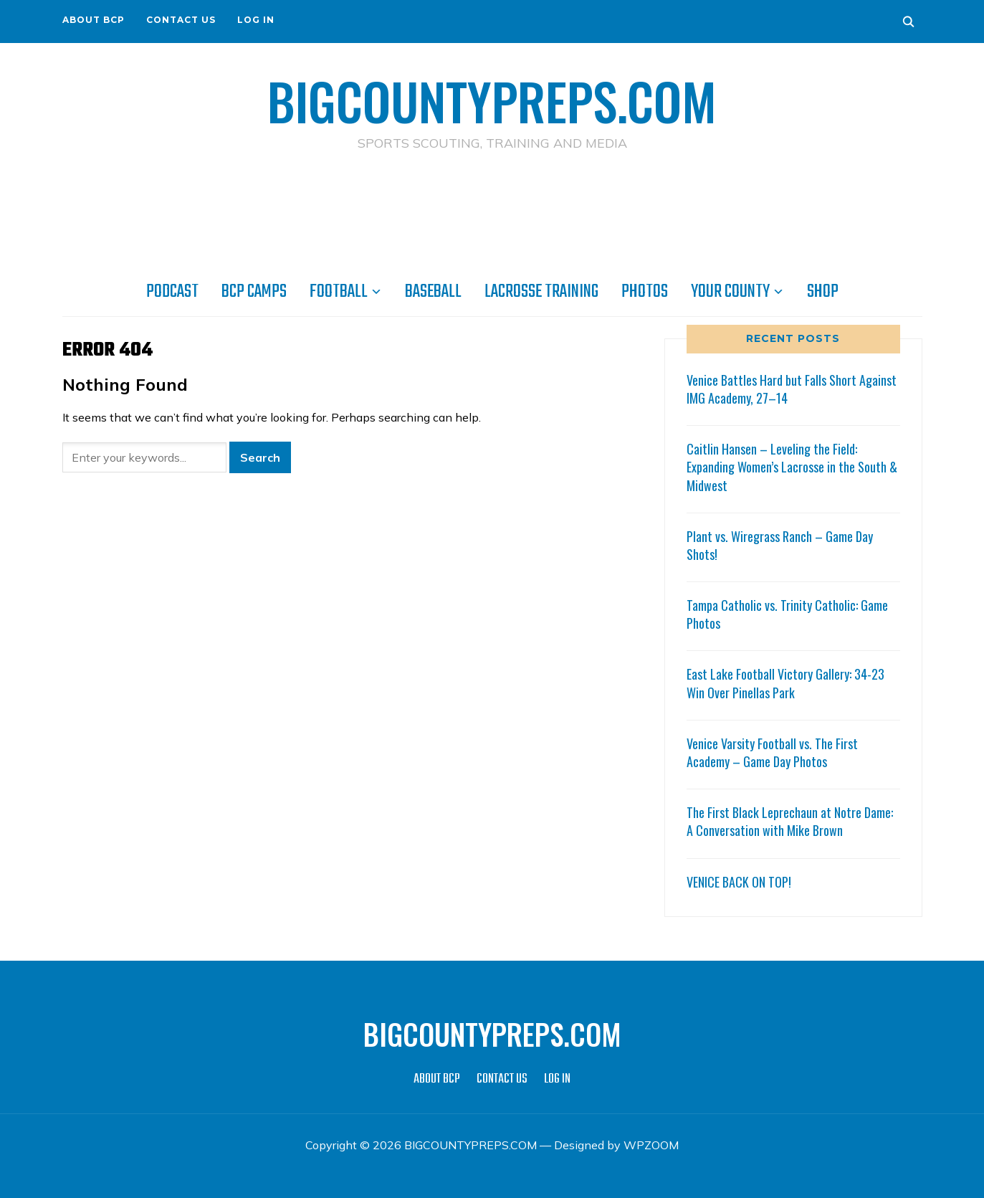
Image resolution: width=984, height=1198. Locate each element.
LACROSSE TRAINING (541, 291)
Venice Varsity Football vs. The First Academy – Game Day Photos (772, 752)
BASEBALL (433, 291)
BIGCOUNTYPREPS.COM (492, 100)
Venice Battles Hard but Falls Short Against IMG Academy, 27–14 (792, 389)
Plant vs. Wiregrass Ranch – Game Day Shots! (780, 545)
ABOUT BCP (93, 19)
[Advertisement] (492, 216)
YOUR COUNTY (730, 291)
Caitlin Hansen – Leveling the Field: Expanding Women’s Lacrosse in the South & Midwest (792, 466)
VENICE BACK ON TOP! (739, 882)
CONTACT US (181, 19)
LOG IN (255, 19)
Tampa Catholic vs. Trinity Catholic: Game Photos (787, 614)
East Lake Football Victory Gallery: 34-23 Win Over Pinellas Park (785, 683)
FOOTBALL (339, 291)
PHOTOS (644, 291)
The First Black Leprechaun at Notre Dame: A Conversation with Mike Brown (790, 821)
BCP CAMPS (254, 291)
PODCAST (172, 291)
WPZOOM (651, 1145)
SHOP (823, 291)
